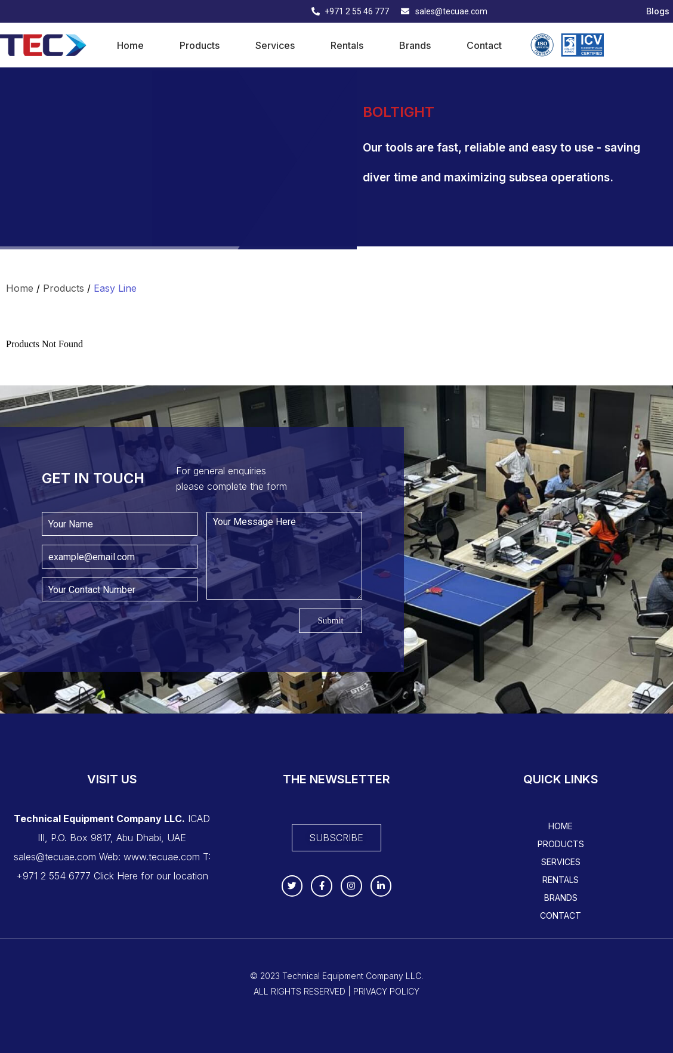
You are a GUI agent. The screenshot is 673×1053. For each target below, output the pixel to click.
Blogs (657, 11)
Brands (415, 45)
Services (275, 45)
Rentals (347, 45)
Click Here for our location (151, 876)
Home (130, 45)
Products (200, 45)
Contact (484, 45)
